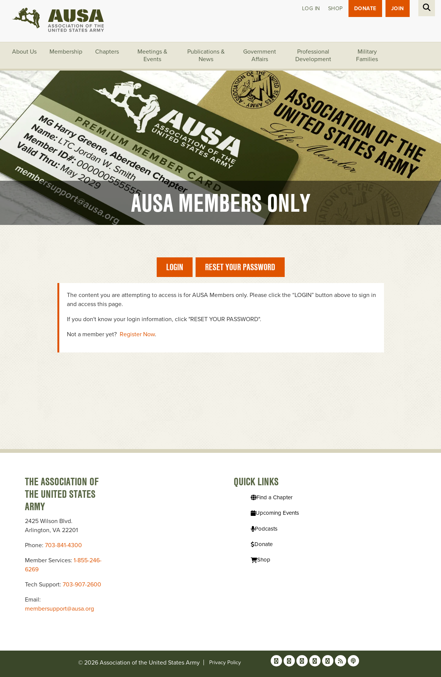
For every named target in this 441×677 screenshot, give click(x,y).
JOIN (397, 8)
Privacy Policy (225, 662)
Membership (65, 51)
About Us (24, 51)
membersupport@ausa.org (59, 608)
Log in (311, 8)
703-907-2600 (82, 584)
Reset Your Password (240, 267)
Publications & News (206, 55)
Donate (365, 8)
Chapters (107, 51)
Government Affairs (259, 55)
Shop (335, 8)
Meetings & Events (152, 55)
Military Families (367, 55)
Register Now (137, 334)
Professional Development (313, 55)
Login (174, 267)
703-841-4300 (63, 545)
